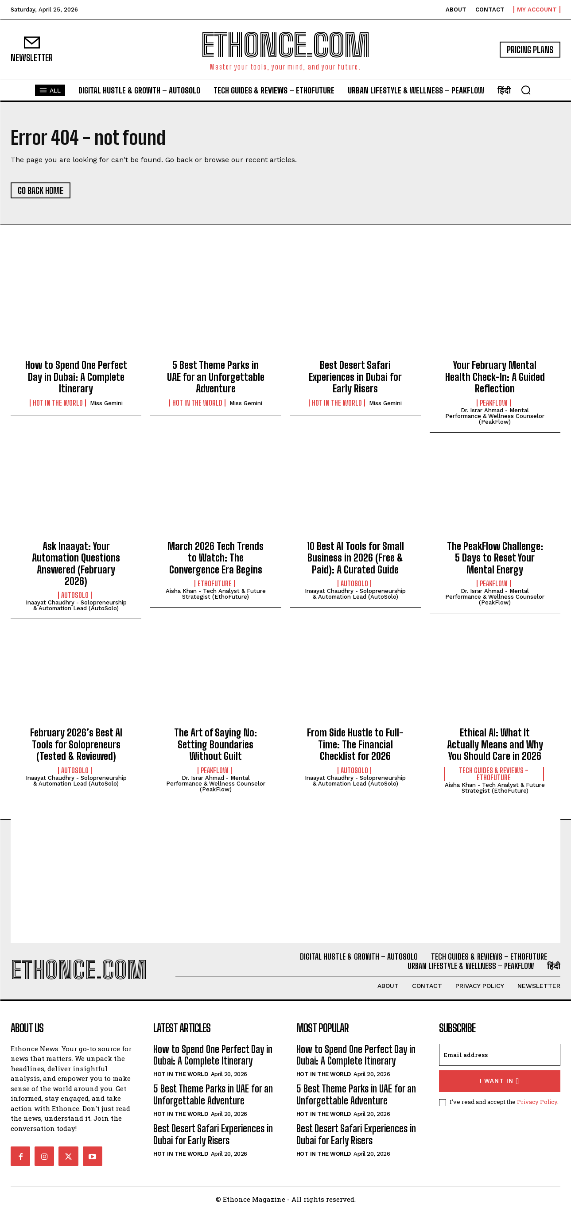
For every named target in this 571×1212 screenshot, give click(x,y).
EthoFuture (215, 583)
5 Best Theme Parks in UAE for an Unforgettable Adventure (215, 377)
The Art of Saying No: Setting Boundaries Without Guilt (215, 744)
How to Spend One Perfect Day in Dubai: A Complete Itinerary (76, 377)
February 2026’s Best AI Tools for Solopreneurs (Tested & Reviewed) (76, 744)
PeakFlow (494, 403)
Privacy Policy (537, 1102)
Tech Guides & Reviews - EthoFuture (493, 774)
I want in (499, 1081)
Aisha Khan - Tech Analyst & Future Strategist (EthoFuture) (216, 594)
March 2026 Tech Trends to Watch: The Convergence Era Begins (215, 558)
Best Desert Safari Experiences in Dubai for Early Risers (355, 377)
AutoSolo (75, 595)
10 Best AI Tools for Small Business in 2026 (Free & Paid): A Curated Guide (355, 558)
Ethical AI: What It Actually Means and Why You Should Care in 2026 (495, 744)
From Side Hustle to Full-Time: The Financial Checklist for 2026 (355, 744)
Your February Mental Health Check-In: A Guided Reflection (495, 377)
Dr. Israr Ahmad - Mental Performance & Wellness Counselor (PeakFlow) (494, 416)
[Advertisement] (286, 881)
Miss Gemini (106, 403)
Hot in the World (58, 403)
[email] (499, 1055)
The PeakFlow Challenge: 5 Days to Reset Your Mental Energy (495, 558)
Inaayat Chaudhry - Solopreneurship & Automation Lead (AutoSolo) (76, 605)
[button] (525, 90)
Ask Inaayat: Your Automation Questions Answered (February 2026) (76, 563)
